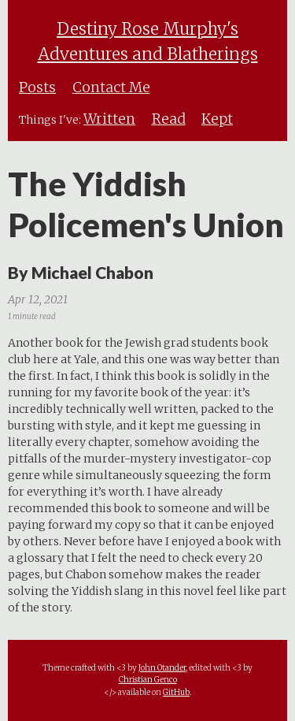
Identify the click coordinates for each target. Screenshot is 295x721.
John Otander (162, 668)
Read (169, 119)
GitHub (176, 692)
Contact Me (111, 87)
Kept (217, 119)
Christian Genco (148, 680)
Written (109, 119)
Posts (37, 87)
